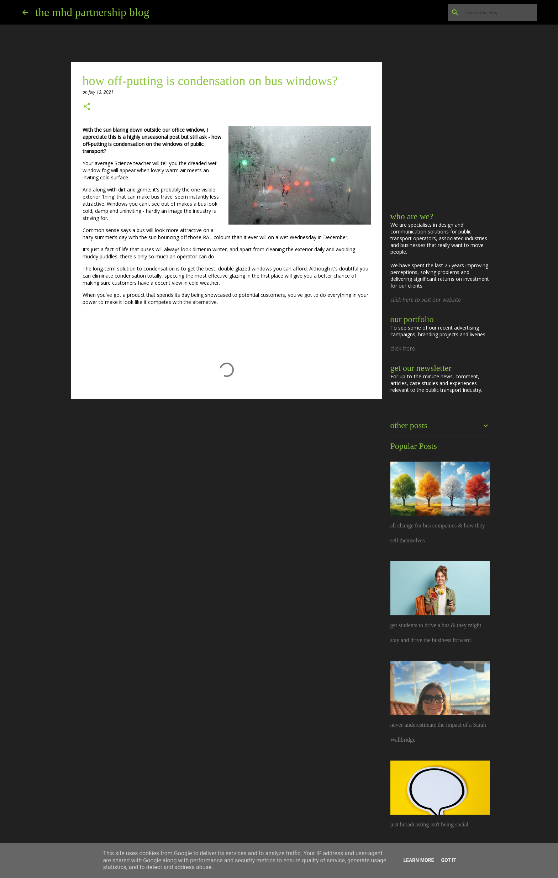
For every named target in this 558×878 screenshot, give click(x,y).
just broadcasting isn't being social (429, 824)
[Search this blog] (499, 12)
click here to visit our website (425, 300)
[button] (87, 107)
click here (402, 348)
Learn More (418, 860)
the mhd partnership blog (92, 12)
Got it (448, 860)
